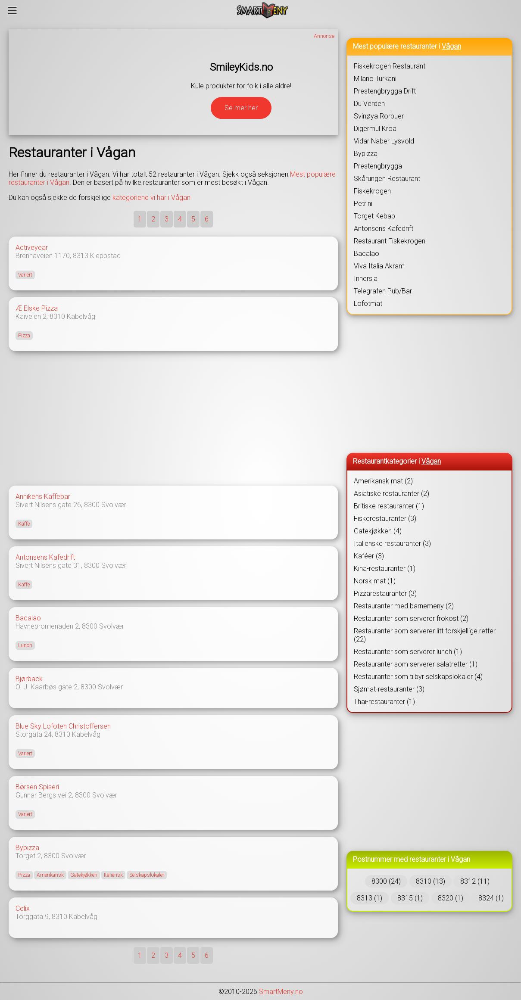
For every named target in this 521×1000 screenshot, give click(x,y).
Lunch (25, 645)
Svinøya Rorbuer (379, 116)
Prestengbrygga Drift (385, 91)
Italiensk (113, 875)
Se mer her (241, 108)
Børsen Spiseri (37, 787)
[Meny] (12, 10)
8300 (92, 505)
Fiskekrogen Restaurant (389, 66)
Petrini (363, 203)
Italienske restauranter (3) (392, 543)
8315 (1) (410, 898)
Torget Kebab (374, 216)
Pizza (24, 336)
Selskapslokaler (146, 875)
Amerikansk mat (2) (383, 481)
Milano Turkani (375, 79)
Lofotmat (368, 303)
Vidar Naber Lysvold (384, 141)
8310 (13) (430, 881)
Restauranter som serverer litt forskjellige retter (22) (425, 635)
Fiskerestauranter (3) (385, 518)
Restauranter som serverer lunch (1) (408, 652)
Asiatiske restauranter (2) (391, 493)
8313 (80, 256)
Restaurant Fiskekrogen (389, 241)
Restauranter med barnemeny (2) (404, 606)
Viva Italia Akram (379, 266)
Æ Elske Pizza (37, 308)
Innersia (365, 278)
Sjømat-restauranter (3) (389, 689)
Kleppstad (105, 256)
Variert (25, 275)
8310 (57, 316)
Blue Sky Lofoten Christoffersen (63, 726)
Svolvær (113, 505)
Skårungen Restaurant (387, 178)
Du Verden (369, 104)
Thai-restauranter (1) (384, 702)
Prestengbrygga (378, 166)
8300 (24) (386, 881)
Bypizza (27, 848)
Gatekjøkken (83, 875)
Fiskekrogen (372, 191)
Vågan (451, 46)
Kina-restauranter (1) (384, 568)
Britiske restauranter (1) (389, 506)
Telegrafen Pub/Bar (383, 291)
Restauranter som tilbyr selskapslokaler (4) (418, 677)
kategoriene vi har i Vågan (151, 197)
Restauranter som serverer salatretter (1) (415, 664)
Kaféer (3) (369, 556)
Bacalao (28, 618)
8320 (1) (450, 898)
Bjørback (29, 679)
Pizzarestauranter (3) (385, 593)
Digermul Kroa (375, 129)
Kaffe (24, 524)
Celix (23, 908)
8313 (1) (369, 898)
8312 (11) (475, 881)
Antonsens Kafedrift (45, 557)
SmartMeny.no (281, 992)
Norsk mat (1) (375, 581)
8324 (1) (491, 898)
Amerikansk (50, 875)
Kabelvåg (81, 316)
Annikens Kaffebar (43, 496)
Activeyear (32, 247)
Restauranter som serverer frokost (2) (411, 618)
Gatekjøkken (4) (378, 531)
